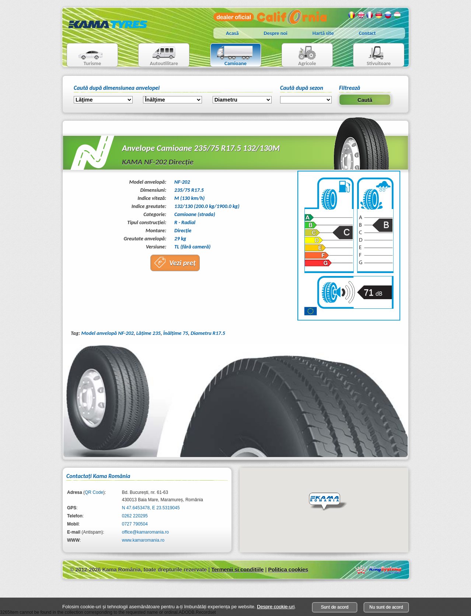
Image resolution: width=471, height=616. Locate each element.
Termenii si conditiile (237, 570)
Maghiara (397, 15)
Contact (367, 33)
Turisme (86, 56)
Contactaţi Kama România (98, 475)
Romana (351, 15)
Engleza (360, 15)
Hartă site (323, 33)
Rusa (388, 15)
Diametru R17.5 (208, 333)
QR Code (94, 492)
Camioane (232, 56)
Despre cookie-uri (275, 606)
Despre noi (275, 33)
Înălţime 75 (175, 333)
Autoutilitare (158, 56)
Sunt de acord (335, 607)
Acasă (232, 33)
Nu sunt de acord (386, 607)
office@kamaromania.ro (145, 532)
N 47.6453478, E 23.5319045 (151, 507)
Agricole (300, 56)
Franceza (370, 15)
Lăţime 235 (148, 333)
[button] (328, 502)
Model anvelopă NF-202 (107, 333)
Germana (379, 15)
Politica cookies (288, 570)
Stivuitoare (372, 56)
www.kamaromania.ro (143, 540)
